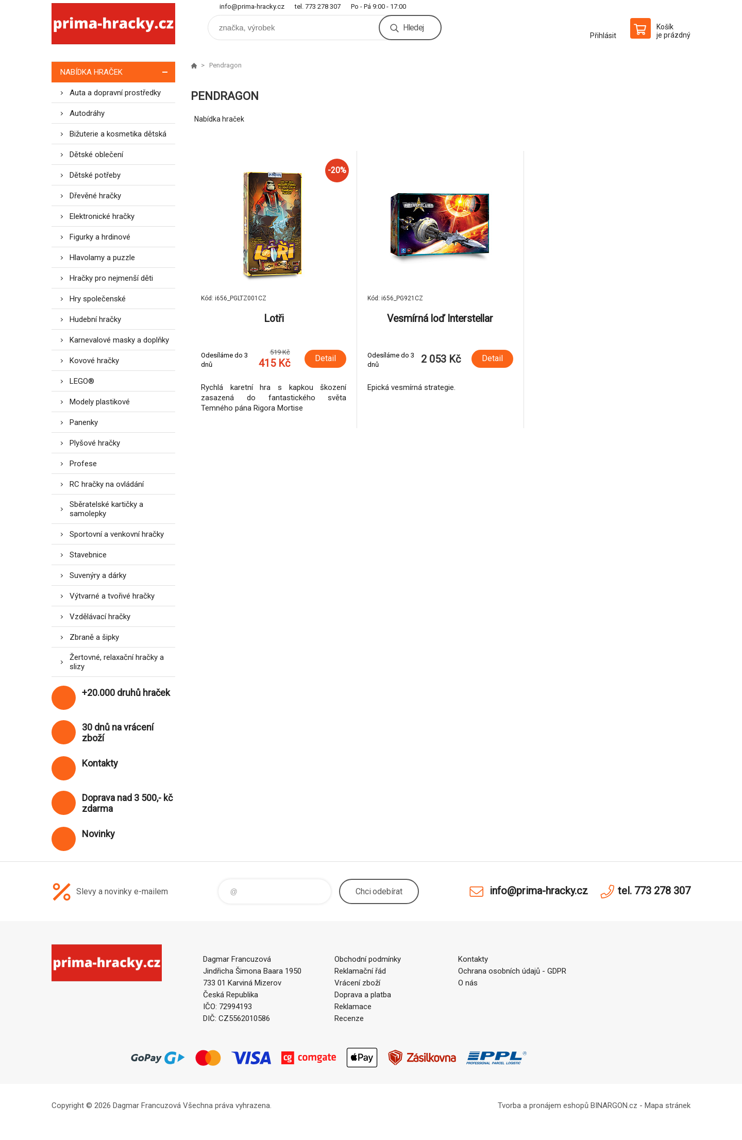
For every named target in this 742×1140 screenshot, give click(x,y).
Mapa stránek (667, 1105)
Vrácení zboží (357, 983)
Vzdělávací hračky (100, 616)
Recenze (349, 1018)
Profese (83, 463)
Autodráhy (87, 113)
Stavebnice (88, 554)
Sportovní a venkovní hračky (117, 534)
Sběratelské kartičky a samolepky (106, 509)
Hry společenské (98, 298)
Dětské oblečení (96, 154)
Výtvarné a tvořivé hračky (112, 596)
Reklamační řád (360, 971)
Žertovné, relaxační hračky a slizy (117, 662)
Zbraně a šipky (94, 637)
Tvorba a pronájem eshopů (543, 1105)
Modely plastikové (100, 401)
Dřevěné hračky (95, 195)
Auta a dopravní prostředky (115, 92)
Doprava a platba (362, 994)
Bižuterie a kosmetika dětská (118, 134)
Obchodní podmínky (367, 959)
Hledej (413, 27)
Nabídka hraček (117, 72)
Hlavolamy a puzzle (102, 257)
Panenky (84, 422)
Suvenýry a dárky (98, 575)
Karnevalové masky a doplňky (119, 340)
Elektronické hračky (102, 216)
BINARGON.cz (614, 1105)
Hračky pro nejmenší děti (111, 278)
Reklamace (353, 1006)
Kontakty (473, 959)
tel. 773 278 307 (318, 6)
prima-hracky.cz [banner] (113, 24)
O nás (468, 983)
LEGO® (82, 381)
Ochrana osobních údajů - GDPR (512, 971)
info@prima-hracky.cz (252, 6)
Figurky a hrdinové (100, 237)
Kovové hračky (94, 360)
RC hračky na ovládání (107, 484)
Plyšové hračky (95, 443)
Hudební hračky (95, 319)
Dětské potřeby (95, 175)
